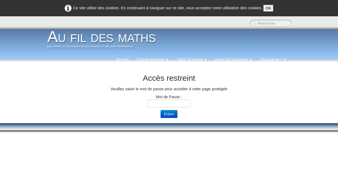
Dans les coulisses (233, 59)
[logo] (103, 40)
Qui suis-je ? (273, 59)
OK (268, 8)
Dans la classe (192, 59)
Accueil (122, 59)
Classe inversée (153, 59)
